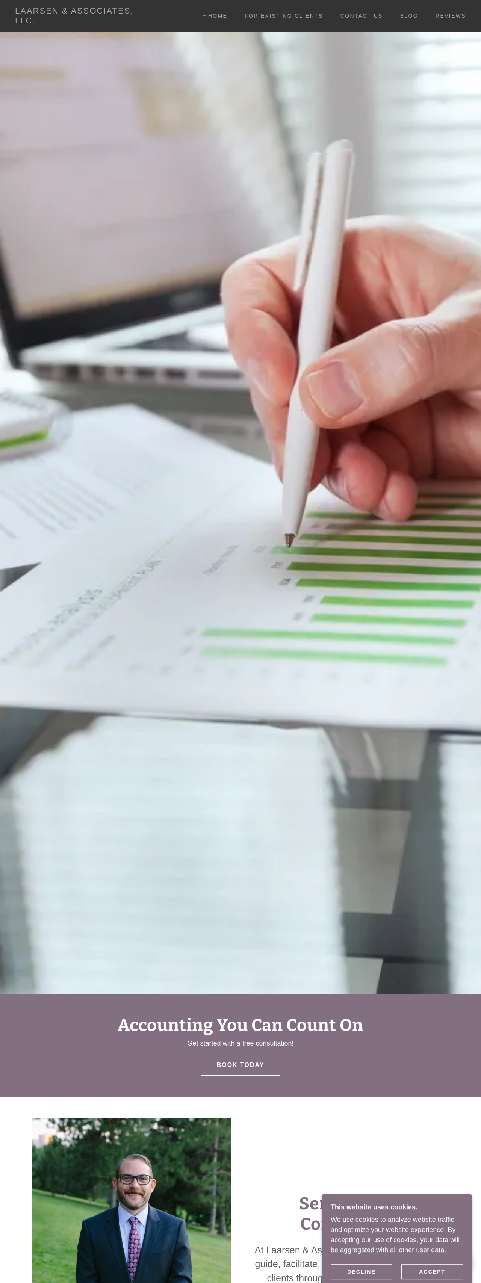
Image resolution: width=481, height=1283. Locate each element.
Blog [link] (409, 16)
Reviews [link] (451, 16)
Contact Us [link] (361, 16)
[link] (76, 21)
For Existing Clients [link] (284, 16)
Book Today (241, 1065)
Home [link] (217, 16)
